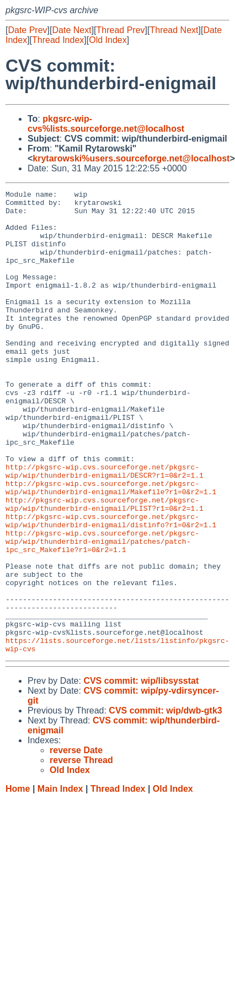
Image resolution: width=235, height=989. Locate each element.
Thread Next (173, 30)
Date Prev (27, 30)
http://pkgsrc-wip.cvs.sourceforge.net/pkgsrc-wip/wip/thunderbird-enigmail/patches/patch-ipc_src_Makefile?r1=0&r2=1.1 (102, 612)
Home (18, 881)
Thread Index (58, 40)
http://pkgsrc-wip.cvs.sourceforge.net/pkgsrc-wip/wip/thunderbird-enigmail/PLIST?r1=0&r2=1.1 (105, 567)
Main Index (60, 881)
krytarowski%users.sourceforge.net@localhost (131, 158)
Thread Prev (121, 30)
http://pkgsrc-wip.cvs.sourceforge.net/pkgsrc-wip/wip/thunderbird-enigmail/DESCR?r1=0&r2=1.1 (105, 528)
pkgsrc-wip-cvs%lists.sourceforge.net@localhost (106, 123)
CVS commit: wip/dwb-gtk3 (165, 803)
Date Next (71, 30)
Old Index (107, 40)
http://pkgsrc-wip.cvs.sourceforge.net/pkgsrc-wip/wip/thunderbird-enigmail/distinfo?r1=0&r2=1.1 (111, 587)
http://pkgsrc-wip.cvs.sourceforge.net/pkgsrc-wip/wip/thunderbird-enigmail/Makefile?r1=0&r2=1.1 (111, 548)
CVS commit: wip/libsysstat (141, 773)
